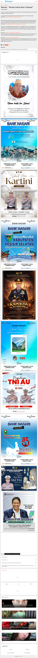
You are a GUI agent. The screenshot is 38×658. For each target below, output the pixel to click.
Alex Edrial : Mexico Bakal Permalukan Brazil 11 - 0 (13, 32)
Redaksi (11, 649)
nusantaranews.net (20, 656)
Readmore (3, 608)
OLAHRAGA (6, 5)
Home (2, 5)
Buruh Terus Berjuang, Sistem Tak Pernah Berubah (13, 617)
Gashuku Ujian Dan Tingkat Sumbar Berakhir (12, 37)
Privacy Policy (27, 649)
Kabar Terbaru (4, 570)
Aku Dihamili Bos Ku (7, 639)
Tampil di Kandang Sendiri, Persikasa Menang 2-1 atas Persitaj (15, 24)
